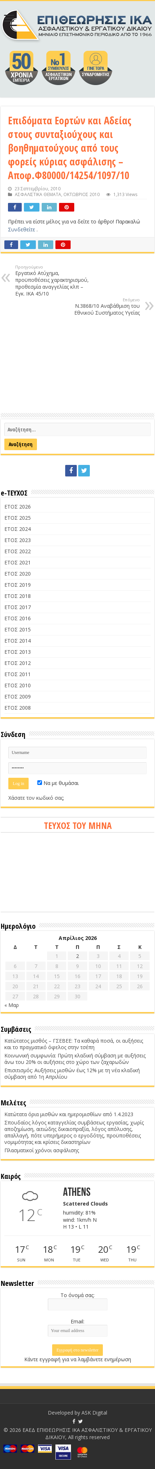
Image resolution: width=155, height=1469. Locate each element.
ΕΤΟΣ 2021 (17, 562)
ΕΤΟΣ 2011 (17, 674)
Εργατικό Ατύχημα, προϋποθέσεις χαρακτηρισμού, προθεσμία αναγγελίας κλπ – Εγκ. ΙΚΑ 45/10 (52, 280)
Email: (77, 1321)
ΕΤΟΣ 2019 (17, 584)
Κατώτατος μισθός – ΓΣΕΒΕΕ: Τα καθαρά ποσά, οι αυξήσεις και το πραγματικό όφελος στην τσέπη (73, 1044)
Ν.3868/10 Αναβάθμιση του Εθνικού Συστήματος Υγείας (103, 306)
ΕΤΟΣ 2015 (17, 629)
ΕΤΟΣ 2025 (17, 517)
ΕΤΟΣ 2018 (17, 596)
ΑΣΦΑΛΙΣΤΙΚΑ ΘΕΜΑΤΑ (38, 194)
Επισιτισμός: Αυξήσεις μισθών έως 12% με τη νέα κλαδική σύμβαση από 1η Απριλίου (72, 1073)
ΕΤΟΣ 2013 (17, 651)
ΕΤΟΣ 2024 (17, 528)
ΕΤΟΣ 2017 (17, 607)
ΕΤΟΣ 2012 (17, 663)
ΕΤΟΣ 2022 (17, 551)
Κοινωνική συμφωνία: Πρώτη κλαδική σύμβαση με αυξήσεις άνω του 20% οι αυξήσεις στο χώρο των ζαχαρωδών (75, 1058)
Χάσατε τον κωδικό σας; (36, 797)
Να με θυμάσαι (58, 783)
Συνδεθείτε (22, 229)
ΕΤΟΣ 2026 (17, 506)
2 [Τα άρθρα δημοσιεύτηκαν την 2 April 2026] (77, 956)
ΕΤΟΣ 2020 (17, 573)
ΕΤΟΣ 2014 (17, 640)
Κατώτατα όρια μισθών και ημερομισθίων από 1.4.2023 (68, 1114)
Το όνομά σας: (77, 1295)
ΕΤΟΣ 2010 (17, 685)
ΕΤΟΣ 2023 (17, 540)
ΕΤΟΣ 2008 (17, 707)
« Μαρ (11, 1005)
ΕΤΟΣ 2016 (17, 618)
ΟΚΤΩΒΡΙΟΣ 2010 (81, 194)
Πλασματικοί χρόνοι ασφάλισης (41, 1150)
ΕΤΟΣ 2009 (17, 696)
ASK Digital (94, 1412)
